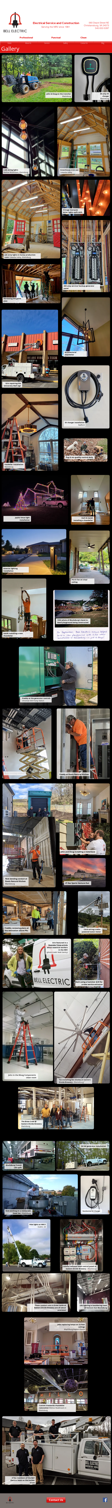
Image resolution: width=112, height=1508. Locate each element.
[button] (28, 43)
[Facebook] (105, 1500)
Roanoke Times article (58, 945)
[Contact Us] (56, 1500)
